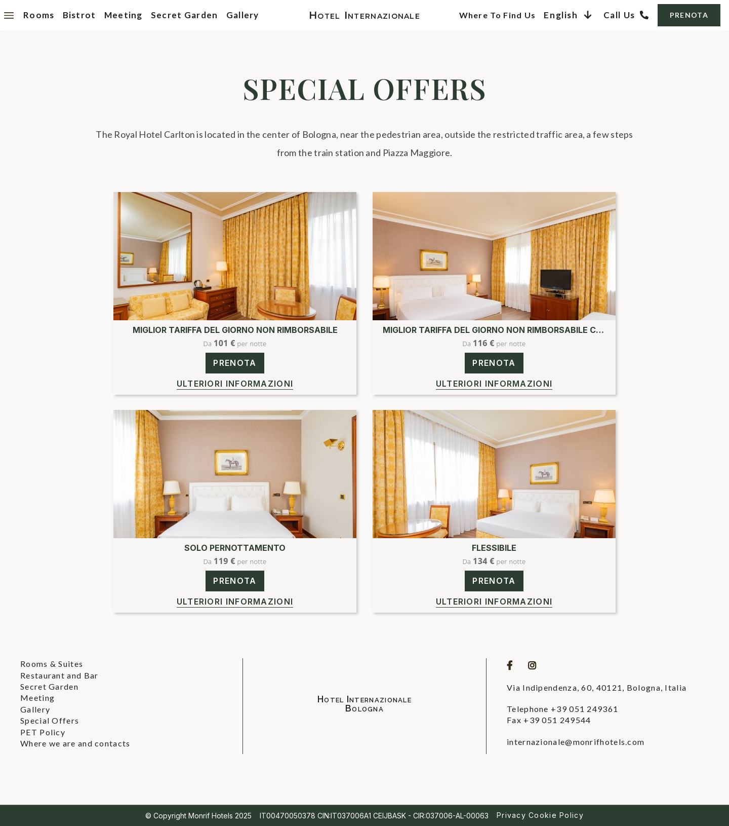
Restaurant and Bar (59, 675)
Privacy (511, 815)
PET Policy (42, 732)
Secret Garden (184, 15)
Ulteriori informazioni (235, 384)
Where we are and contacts (75, 743)
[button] (569, 15)
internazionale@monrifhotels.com (575, 741)
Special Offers (49, 720)
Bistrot (79, 15)
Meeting (123, 15)
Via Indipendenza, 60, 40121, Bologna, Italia (596, 687)
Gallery (242, 15)
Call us (619, 15)
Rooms (39, 15)
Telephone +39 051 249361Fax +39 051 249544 (562, 714)
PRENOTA (689, 15)
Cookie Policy (556, 815)
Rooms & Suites (51, 663)
